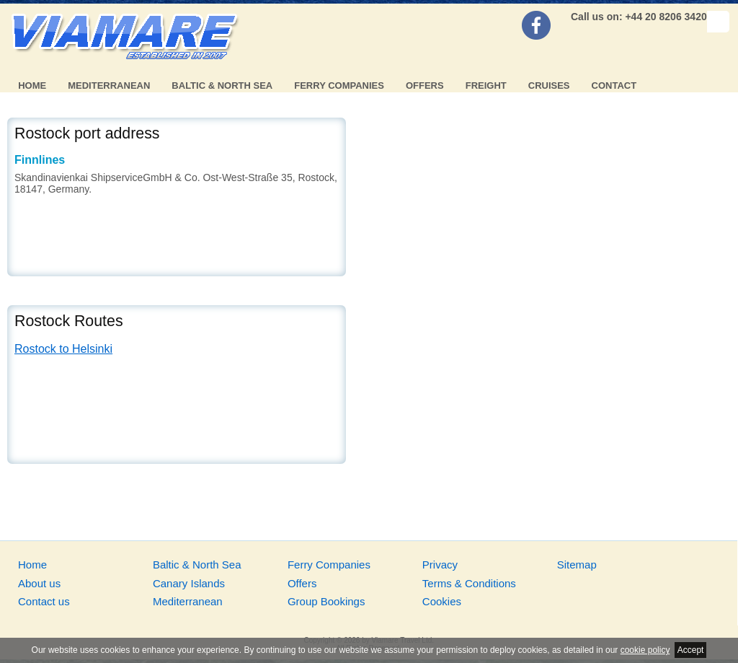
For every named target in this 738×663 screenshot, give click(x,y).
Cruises (549, 85)
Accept (690, 650)
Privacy (440, 564)
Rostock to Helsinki (63, 349)
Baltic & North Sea (222, 85)
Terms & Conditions (469, 583)
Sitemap (577, 564)
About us (39, 583)
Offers (425, 85)
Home (32, 85)
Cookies (441, 601)
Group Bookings (326, 601)
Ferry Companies (339, 85)
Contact (614, 85)
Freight (486, 85)
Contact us (44, 601)
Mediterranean (109, 85)
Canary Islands (189, 583)
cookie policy (645, 650)
